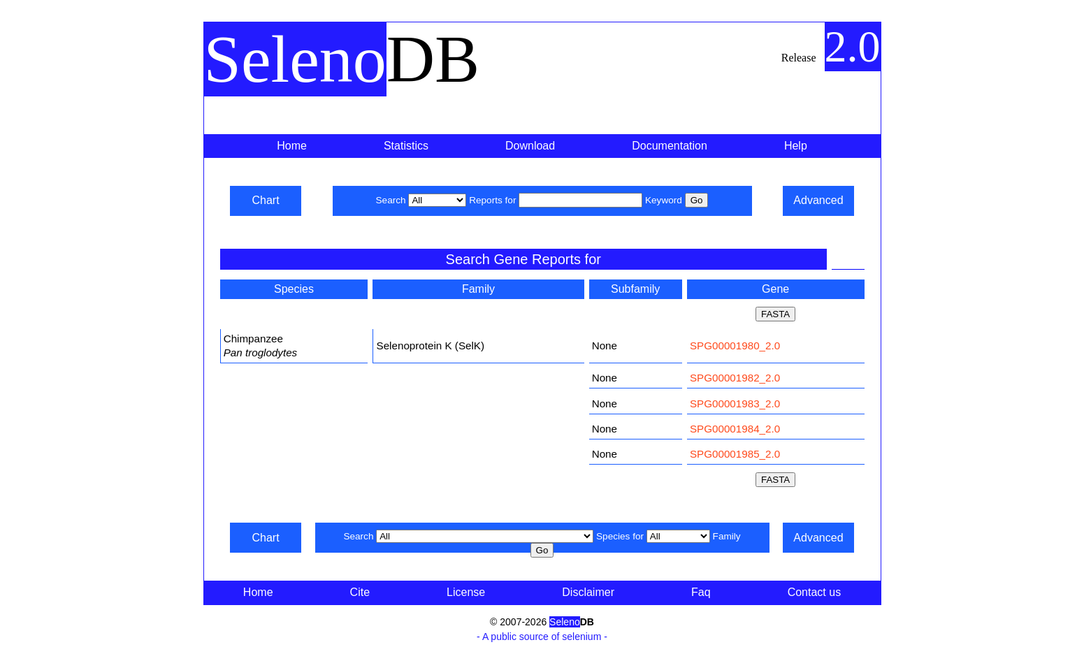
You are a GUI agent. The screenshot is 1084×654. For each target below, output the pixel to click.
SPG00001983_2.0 (735, 403)
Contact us (814, 592)
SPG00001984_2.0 (735, 429)
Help (795, 146)
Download (530, 146)
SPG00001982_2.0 (735, 378)
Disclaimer (588, 592)
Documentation (669, 146)
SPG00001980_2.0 (735, 345)
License (466, 592)
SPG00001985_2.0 (735, 454)
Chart (265, 200)
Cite (360, 592)
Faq (701, 592)
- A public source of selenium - (542, 636)
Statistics (406, 146)
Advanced (818, 200)
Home (292, 146)
